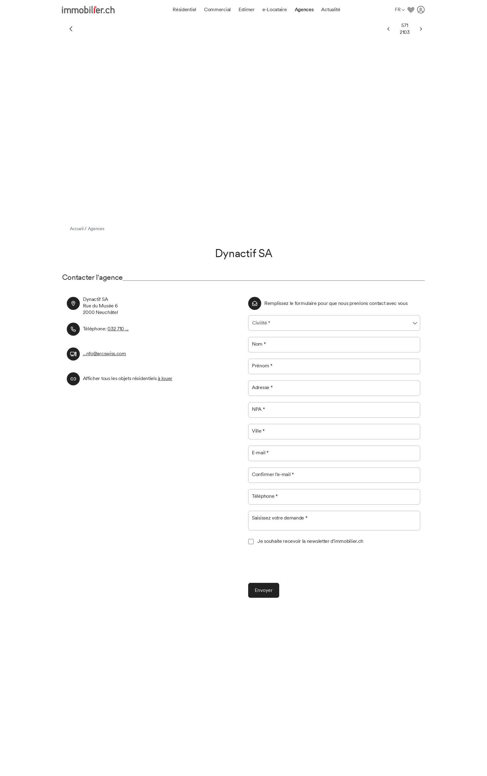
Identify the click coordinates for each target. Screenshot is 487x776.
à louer (165, 378)
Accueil (77, 228)
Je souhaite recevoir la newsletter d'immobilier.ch (310, 541)
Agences (96, 228)
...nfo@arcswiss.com (104, 353)
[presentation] (295, 564)
